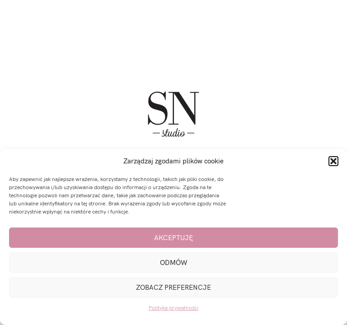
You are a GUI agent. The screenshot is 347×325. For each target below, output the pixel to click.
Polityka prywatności (173, 308)
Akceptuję (173, 238)
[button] (333, 161)
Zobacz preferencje (173, 287)
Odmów (174, 263)
